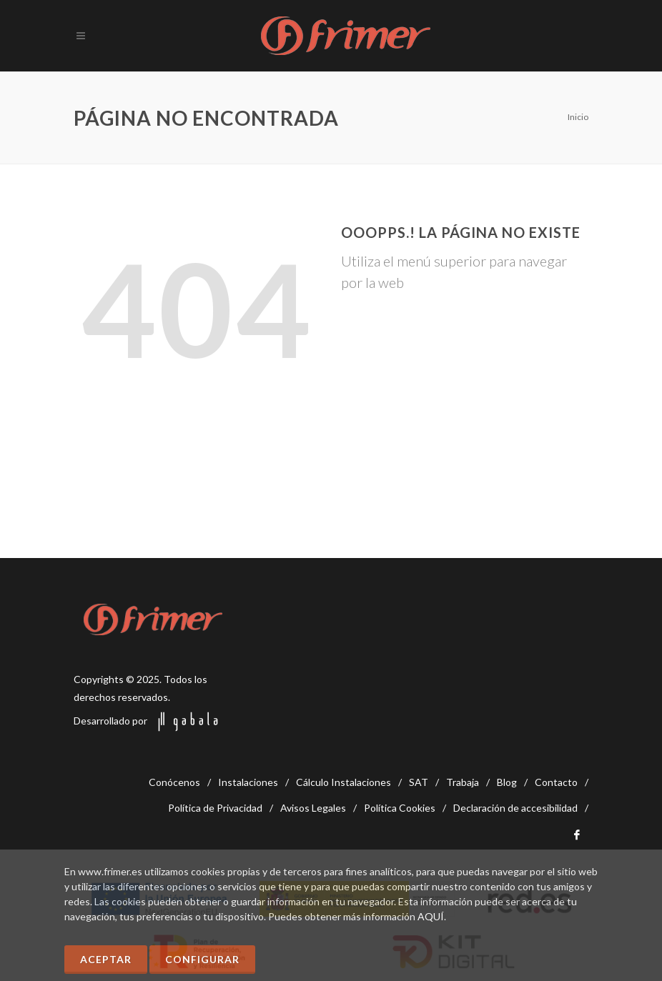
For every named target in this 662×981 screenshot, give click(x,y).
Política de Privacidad (215, 808)
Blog (507, 782)
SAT (418, 782)
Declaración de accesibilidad (515, 808)
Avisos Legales (313, 808)
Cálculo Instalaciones (343, 782)
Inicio (578, 116)
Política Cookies (399, 808)
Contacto (556, 782)
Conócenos (174, 782)
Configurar (202, 959)
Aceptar (106, 959)
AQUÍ (431, 916)
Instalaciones (248, 782)
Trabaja (462, 782)
